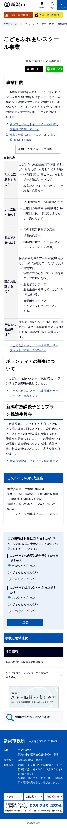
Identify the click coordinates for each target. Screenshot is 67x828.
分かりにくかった (23, 579)
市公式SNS (53, 796)
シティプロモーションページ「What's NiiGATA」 (27, 675)
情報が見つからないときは (32, 716)
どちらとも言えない (25, 572)
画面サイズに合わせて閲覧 (35, 149)
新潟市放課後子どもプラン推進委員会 (34, 460)
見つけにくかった (23, 610)
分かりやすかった (23, 565)
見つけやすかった (23, 597)
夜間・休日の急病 (49, 14)
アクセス (11, 796)
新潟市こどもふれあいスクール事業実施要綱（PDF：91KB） (34, 127)
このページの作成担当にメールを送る (35, 516)
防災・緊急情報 (19, 14)
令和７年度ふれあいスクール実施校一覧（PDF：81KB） (34, 137)
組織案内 (31, 796)
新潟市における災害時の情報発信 (24, 662)
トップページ (27, 24)
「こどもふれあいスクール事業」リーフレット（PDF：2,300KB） (34, 348)
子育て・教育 (46, 24)
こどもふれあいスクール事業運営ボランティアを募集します (34, 393)
